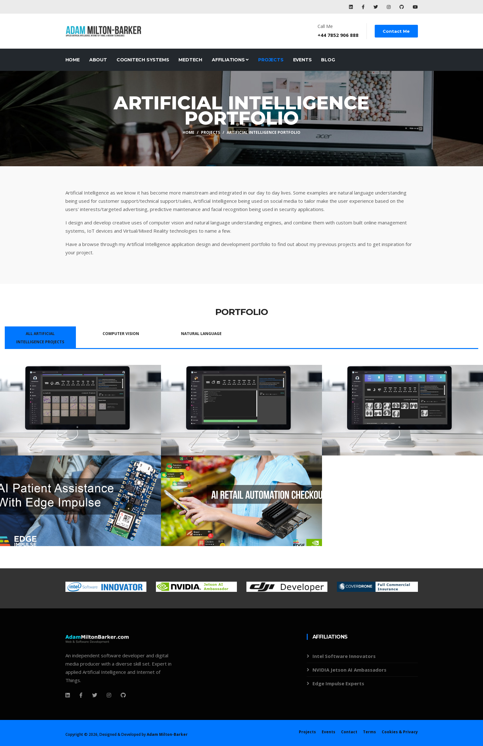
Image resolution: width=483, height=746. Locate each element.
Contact (349, 732)
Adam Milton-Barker (167, 734)
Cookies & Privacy (400, 732)
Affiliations (230, 60)
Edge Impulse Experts (338, 683)
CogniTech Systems (143, 60)
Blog (328, 60)
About (98, 60)
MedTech (190, 60)
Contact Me (396, 31)
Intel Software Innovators (344, 656)
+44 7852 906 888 (338, 35)
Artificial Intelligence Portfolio (263, 132)
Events (302, 60)
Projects (270, 60)
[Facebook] (67, 695)
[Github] (123, 695)
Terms (369, 732)
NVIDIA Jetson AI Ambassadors (349, 670)
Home (72, 60)
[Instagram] (109, 695)
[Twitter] (94, 695)
